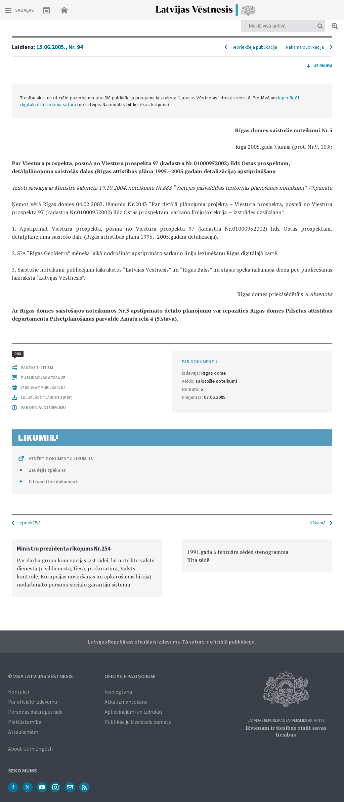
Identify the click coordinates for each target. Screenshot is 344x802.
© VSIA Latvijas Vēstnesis (40, 676)
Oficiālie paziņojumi (130, 676)
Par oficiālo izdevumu (32, 701)
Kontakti (18, 691)
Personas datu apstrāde (35, 711)
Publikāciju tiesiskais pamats (137, 721)
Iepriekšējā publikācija (255, 47)
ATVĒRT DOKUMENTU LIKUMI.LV (61, 459)
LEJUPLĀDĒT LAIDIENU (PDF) (47, 397)
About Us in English (30, 748)
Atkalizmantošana (125, 701)
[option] (87, 568)
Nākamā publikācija (305, 47)
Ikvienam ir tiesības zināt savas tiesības (286, 731)
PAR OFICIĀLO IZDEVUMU (43, 407)
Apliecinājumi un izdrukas (133, 711)
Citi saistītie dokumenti (54, 481)
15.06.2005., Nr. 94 (59, 47)
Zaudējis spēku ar (47, 470)
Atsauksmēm (23, 731)
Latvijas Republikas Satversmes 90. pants (286, 720)
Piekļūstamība (24, 721)
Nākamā (318, 523)
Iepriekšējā (29, 523)
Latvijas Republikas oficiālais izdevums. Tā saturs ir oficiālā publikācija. (172, 641)
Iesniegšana (118, 691)
